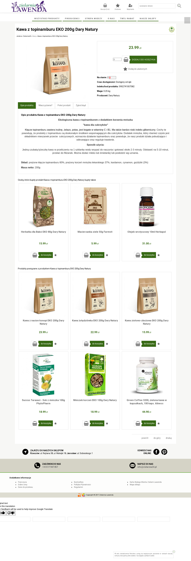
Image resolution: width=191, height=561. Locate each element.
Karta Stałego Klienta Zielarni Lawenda (146, 482)
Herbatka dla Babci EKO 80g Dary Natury (43, 231)
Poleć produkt (64, 105)
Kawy (34, 36)
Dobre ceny (22, 485)
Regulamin (78, 487)
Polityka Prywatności (82, 485)
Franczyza (22, 482)
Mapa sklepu (135, 485)
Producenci (72, 18)
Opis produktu (26, 105)
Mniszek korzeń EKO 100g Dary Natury (95, 400)
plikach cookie (149, 556)
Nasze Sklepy (148, 18)
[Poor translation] (11, 513)
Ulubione (118, 9)
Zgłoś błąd (81, 105)
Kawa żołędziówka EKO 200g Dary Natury (95, 320)
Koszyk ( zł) (105, 9)
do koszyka (46, 255)
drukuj (169, 438)
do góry (157, 438)
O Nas (111, 18)
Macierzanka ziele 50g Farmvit (95, 231)
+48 (50, 467)
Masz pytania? (45, 105)
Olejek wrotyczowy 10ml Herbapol (146, 231)
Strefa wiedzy (93, 18)
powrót (145, 438)
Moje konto (130, 9)
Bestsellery (78, 482)
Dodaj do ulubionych (137, 69)
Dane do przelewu (25, 487)
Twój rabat (127, 18)
